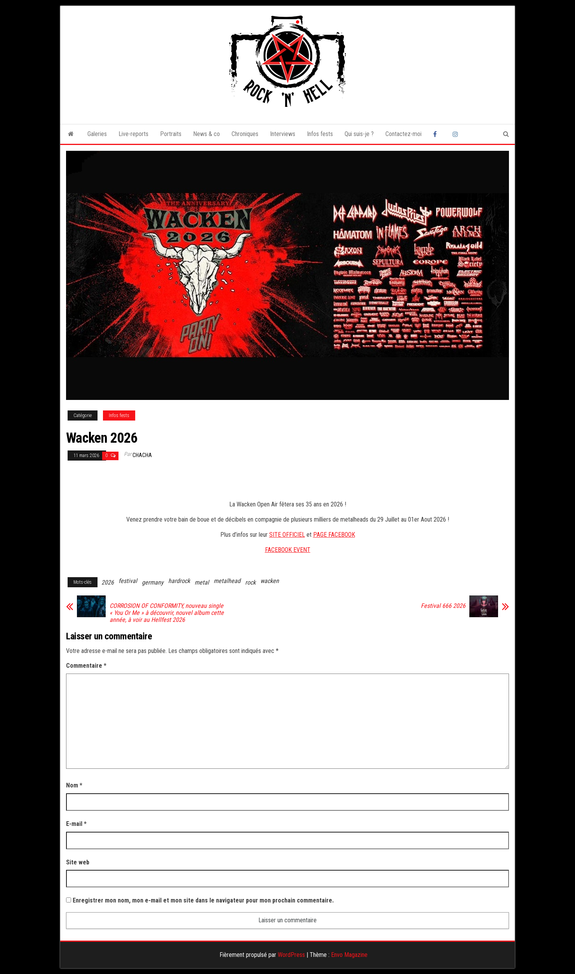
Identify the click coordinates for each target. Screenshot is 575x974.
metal (202, 582)
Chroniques (245, 134)
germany (153, 582)
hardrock (179, 581)
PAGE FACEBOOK (334, 534)
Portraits (170, 134)
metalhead (227, 581)
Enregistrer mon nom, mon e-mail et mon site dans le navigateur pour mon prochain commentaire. (203, 900)
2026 (107, 582)
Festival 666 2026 (443, 605)
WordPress (291, 954)
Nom (74, 785)
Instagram (456, 134)
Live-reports (133, 134)
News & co (206, 134)
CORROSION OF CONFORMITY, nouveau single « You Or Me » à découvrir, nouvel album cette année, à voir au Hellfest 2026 (167, 612)
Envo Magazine (349, 954)
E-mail (76, 823)
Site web (77, 862)
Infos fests (320, 134)
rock (250, 582)
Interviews (282, 134)
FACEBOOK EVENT (287, 549)
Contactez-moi (403, 134)
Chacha (142, 455)
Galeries (97, 134)
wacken (269, 581)
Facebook (437, 134)
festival (127, 581)
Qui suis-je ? (359, 134)
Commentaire (86, 665)
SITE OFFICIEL (287, 534)
